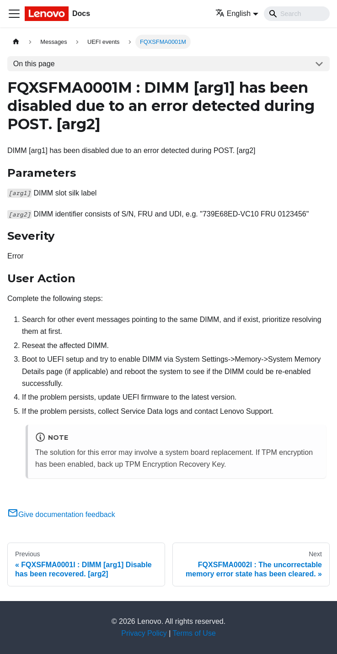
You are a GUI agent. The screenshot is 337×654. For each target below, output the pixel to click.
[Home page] (16, 42)
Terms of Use (194, 633)
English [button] (233, 13)
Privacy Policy (144, 633)
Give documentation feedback (61, 514)
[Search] (297, 13)
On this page (34, 64)
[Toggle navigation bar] (14, 14)
